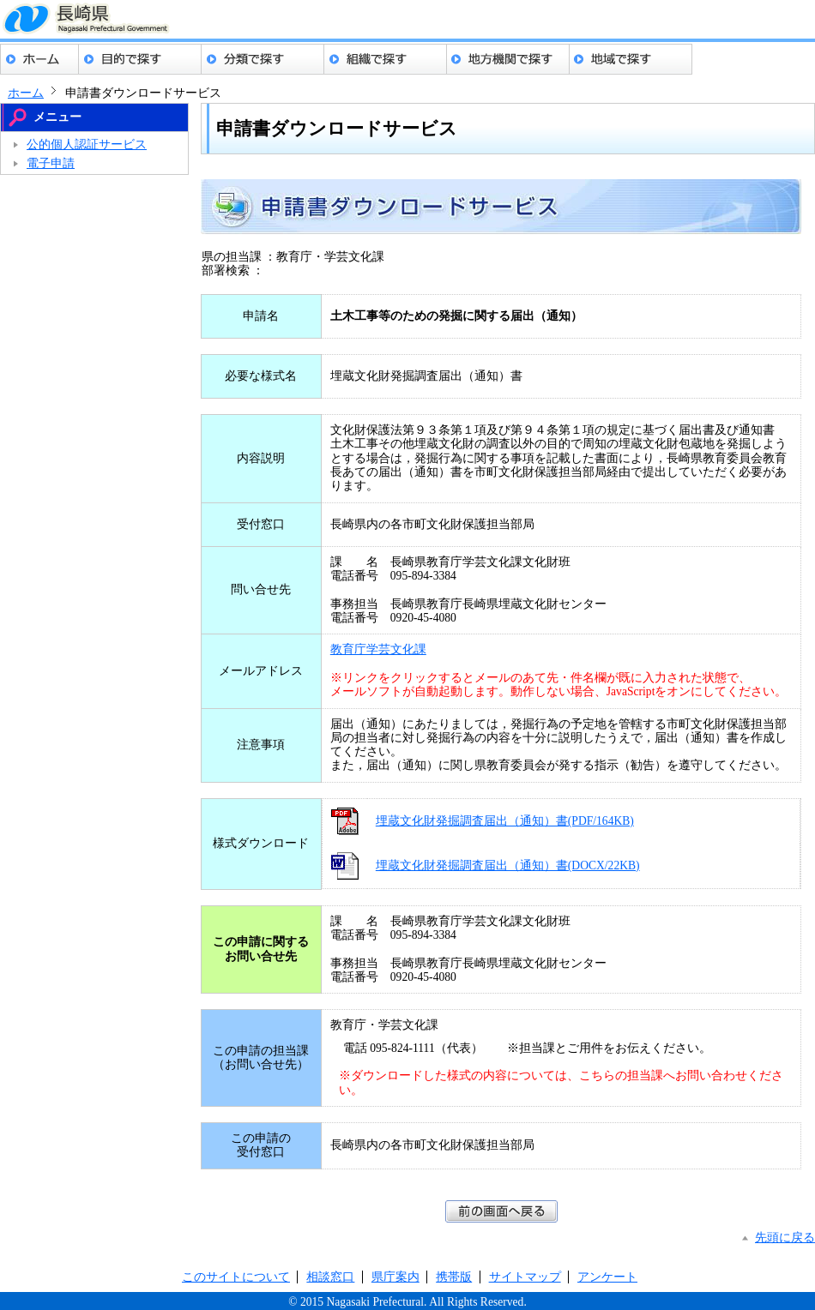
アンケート (607, 1277)
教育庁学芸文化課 (378, 649)
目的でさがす (140, 59)
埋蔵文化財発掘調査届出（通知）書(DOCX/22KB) (508, 865)
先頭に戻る (785, 1237)
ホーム (39, 59)
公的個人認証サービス (87, 144)
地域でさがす (631, 59)
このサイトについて (236, 1277)
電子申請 (51, 163)
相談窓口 (330, 1277)
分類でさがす (263, 59)
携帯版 (454, 1277)
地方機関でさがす (508, 59)
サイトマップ (525, 1277)
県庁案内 (395, 1277)
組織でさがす (385, 59)
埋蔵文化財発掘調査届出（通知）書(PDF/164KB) (505, 820)
